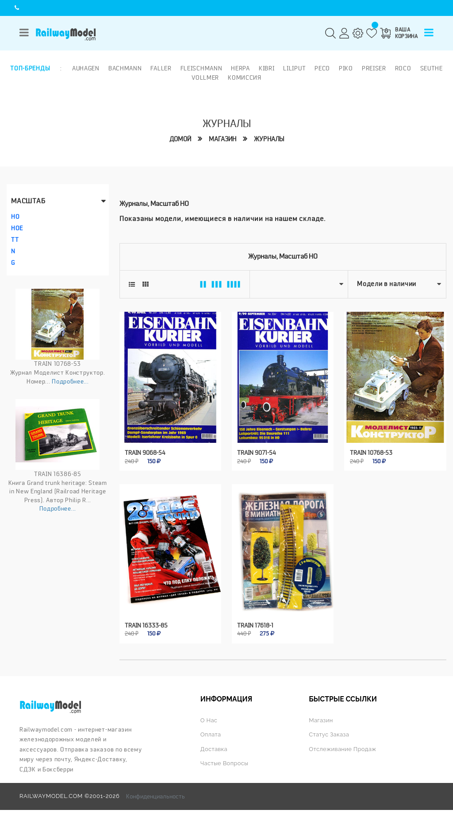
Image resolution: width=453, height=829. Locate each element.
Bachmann (125, 68)
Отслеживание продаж (342, 749)
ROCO (403, 68)
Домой (180, 139)
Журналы (269, 139)
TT (15, 239)
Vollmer (205, 77)
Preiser (374, 68)
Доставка (213, 749)
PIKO (346, 68)
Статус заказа (329, 734)
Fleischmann (201, 68)
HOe (17, 228)
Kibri (267, 68)
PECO (322, 68)
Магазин (222, 139)
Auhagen (86, 68)
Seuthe (431, 68)
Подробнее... (70, 381)
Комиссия (244, 77)
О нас (208, 720)
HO (15, 216)
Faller (160, 68)
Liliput (294, 68)
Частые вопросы (224, 763)
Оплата (210, 734)
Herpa (240, 68)
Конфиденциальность (155, 796)
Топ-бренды (30, 68)
